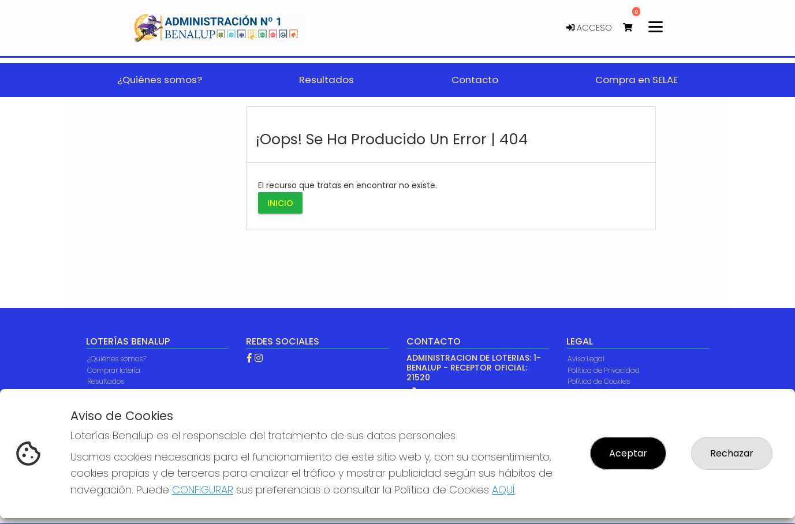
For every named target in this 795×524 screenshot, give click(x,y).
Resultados (105, 381)
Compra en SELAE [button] (636, 80)
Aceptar (628, 453)
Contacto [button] (474, 80)
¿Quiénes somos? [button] (159, 80)
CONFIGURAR (202, 489)
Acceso (589, 27)
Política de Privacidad (604, 370)
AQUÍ (503, 489)
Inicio (280, 202)
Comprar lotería (113, 370)
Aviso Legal (586, 359)
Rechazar (731, 453)
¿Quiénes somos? (116, 359)
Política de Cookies (599, 381)
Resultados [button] (326, 80)
